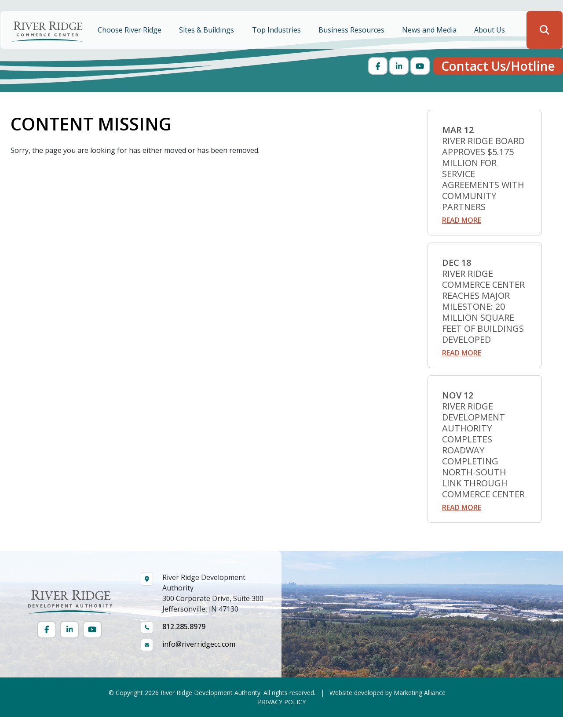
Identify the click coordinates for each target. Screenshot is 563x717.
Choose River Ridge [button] (130, 30)
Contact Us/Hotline (498, 66)
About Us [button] (490, 30)
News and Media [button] (430, 30)
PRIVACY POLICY (282, 702)
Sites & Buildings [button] (207, 30)
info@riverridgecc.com (198, 644)
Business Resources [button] (352, 30)
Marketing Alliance (420, 692)
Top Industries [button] (277, 30)
